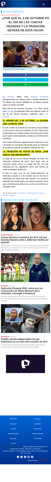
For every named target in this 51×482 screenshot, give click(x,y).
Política (37, 419)
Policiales (13, 418)
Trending (12, 195)
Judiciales (37, 424)
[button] (43, 4)
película (11, 97)
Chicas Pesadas (39, 97)
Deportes (13, 438)
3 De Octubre (21, 193)
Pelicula (5, 195)
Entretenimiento (37, 433)
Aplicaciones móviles (17, 449)
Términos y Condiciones (33, 449)
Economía (13, 424)
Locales (13, 429)
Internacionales (13, 433)
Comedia (41, 193)
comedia (10, 111)
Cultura (13, 443)
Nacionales (38, 429)
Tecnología (38, 438)
